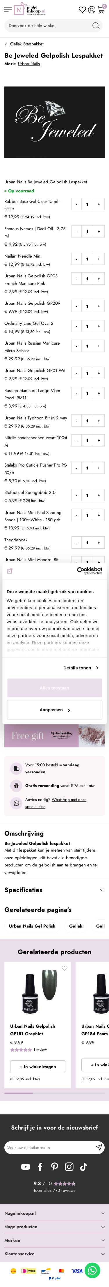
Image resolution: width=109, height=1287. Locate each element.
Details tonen (77, 667)
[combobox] (53, 25)
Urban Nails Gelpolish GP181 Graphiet (32, 1030)
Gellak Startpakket (27, 44)
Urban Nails (29, 64)
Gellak (76, 926)
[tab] (54, 1213)
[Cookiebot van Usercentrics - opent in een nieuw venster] (77, 571)
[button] (64, 970)
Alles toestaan (54, 687)
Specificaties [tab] (23, 889)
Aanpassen (55, 709)
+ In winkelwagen (37, 1066)
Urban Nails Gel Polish (32, 926)
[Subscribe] (99, 1147)
